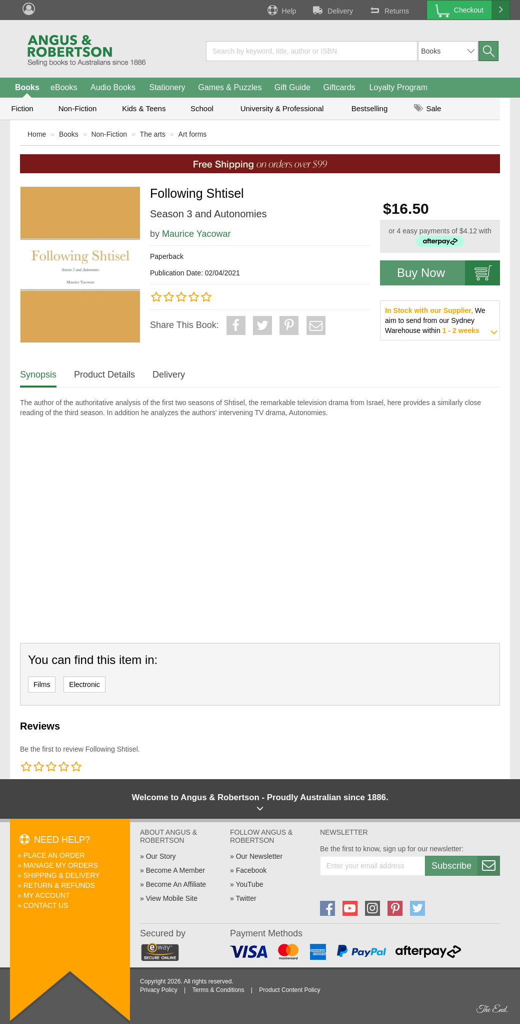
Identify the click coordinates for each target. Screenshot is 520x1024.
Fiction (22, 108)
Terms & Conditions (218, 989)
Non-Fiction (77, 108)
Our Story (161, 856)
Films (42, 684)
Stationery (167, 87)
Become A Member (175, 870)
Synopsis (38, 375)
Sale (427, 108)
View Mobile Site (172, 898)
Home (37, 134)
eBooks (63, 87)
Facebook (251, 870)
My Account (47, 895)
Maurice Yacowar (196, 234)
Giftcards (340, 87)
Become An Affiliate (176, 884)
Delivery (332, 10)
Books (27, 87)
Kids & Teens (144, 108)
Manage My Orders (61, 865)
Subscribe (466, 865)
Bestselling (370, 108)
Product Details (104, 375)
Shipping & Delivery (62, 875)
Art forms (192, 134)
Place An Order (54, 855)
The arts (153, 134)
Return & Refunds (59, 885)
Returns (388, 10)
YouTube (249, 884)
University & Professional (282, 108)
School (202, 108)
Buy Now (448, 272)
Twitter (246, 898)
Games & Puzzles (230, 87)
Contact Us (46, 905)
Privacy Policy (159, 989)
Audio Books (113, 87)
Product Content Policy (289, 989)
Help (281, 10)
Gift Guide (292, 87)
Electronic (84, 684)
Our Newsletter (259, 856)
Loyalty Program (399, 87)
